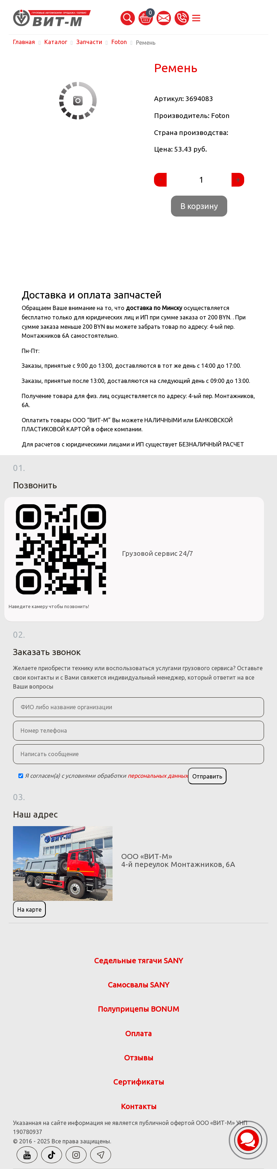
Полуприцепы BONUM (138, 1009)
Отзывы (138, 1058)
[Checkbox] (20, 775)
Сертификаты (138, 1082)
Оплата (138, 1033)
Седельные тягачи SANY (138, 960)
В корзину (199, 205)
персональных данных (158, 775)
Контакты (139, 1106)
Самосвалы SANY (138, 985)
